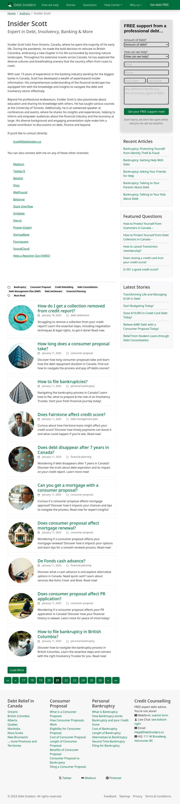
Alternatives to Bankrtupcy (109, 737)
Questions (90, 5)
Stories (70, 5)
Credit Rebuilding (64, 287)
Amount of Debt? (135, 40)
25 (91, 680)
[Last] (116, 680)
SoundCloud (21, 249)
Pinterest (115, 778)
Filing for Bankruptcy (106, 746)
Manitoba (14, 729)
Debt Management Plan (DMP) (25, 291)
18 (32, 680)
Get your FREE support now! (146, 111)
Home (12, 13)
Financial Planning (76, 291)
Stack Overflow (23, 206)
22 (66, 680)
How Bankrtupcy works (107, 716)
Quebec (13, 724)
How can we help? (136, 52)
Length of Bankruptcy (106, 733)
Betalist (18, 178)
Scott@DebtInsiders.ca (27, 142)
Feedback (110, 796)
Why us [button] (134, 5)
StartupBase (21, 235)
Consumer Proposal (40, 287)
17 (23, 680)
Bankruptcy (20, 287)
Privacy (137, 796)
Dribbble (19, 213)
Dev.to (17, 220)
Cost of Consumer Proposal (68, 737)
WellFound (20, 192)
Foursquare (20, 242)
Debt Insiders (22, 4)
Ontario (13, 712)
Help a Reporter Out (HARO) (31, 256)
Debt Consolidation (87, 287)
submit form (160, 715)
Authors (24, 13)
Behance (19, 199)
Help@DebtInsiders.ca (149, 732)
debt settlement (80, 315)
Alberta (12, 720)
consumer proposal (82, 353)
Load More (17, 670)
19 (40, 680)
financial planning (81, 456)
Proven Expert (22, 227)
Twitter (67, 778)
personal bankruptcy (83, 386)
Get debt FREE (159, 5)
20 (49, 680)
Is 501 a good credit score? (140, 269)
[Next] (108, 680)
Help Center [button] (112, 5)
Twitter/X (19, 171)
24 (83, 680)
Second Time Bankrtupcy (108, 741)
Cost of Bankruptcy (104, 729)
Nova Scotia (15, 733)
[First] (7, 680)
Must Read (19, 295)
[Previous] (15, 680)
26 (100, 680)
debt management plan (84, 419)
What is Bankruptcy (105, 712)
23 (74, 680)
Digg (16, 185)
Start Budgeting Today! (138, 306)
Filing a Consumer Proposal (68, 767)
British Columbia (18, 716)
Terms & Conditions (158, 796)
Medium (18, 164)
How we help (50, 5)
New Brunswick (18, 737)
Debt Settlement (53, 291)
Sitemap (124, 796)
